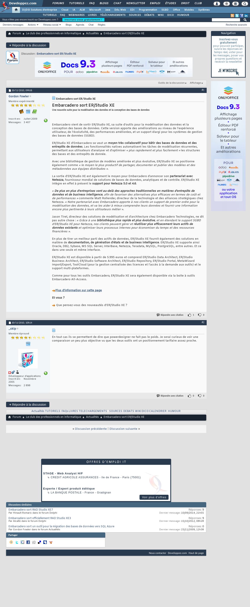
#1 (203, 89)
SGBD (165, 9)
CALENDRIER (157, 411)
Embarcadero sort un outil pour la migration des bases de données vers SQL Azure (61, 526)
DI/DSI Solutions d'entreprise (39, 9)
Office (176, 9)
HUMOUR (183, 15)
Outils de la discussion (171, 83)
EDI (132, 9)
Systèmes (204, 9)
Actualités (92, 33)
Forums (58, 3)
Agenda (80, 24)
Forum (17, 33)
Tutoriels (76, 3)
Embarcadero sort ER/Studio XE (56, 53)
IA (74, 9)
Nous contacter (157, 553)
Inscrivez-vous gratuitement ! (83, 19)
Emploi (154, 3)
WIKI (161, 15)
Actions (32, 24)
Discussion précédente (91, 429)
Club (198, 3)
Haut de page (196, 553)
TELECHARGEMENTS (93, 411)
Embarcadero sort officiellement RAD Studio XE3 (39, 518)
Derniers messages (13, 24)
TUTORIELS (50, 15)
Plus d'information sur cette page (78, 290)
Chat (117, 3)
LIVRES (92, 15)
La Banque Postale (66, 492)
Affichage (195, 83)
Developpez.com (177, 553)
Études (170, 3)
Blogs (104, 3)
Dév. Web (120, 9)
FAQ (92, 3)
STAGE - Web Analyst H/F (63, 473)
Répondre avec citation (170, 315)
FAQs (65, 411)
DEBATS (128, 411)
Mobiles (189, 9)
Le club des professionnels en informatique (53, 33)
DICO (170, 15)
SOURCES (135, 15)
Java (107, 9)
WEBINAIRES (76, 15)
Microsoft (95, 9)
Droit (185, 3)
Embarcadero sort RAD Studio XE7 (30, 510)
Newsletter (135, 3)
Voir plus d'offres (154, 497)
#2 (203, 322)
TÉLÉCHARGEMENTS (112, 15)
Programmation (148, 9)
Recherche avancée (236, 24)
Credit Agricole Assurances (75, 477)
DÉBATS (149, 15)
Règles (101, 24)
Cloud (64, 9)
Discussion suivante (123, 429)
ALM (82, 9)
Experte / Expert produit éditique (69, 488)
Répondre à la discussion (27, 45)
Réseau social (50, 24)
